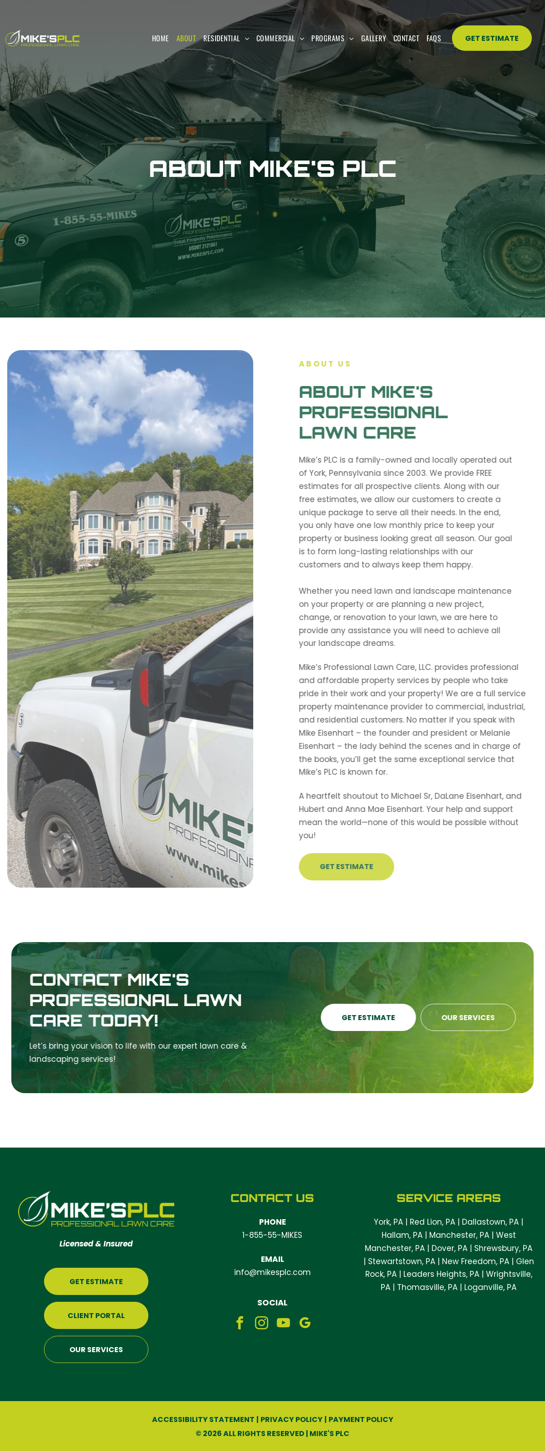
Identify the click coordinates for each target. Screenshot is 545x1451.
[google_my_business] (305, 1324)
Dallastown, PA (490, 1221)
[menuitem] (160, 38)
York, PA (388, 1221)
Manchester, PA (459, 1235)
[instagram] (261, 1324)
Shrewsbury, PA (503, 1248)
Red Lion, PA (432, 1221)
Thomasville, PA (427, 1287)
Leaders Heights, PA (441, 1274)
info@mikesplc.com (272, 1272)
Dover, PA (449, 1248)
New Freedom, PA (475, 1261)
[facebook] (240, 1324)
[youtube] (283, 1324)
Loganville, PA (490, 1287)
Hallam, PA (402, 1235)
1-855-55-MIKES (272, 1235)
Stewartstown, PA (401, 1261)
